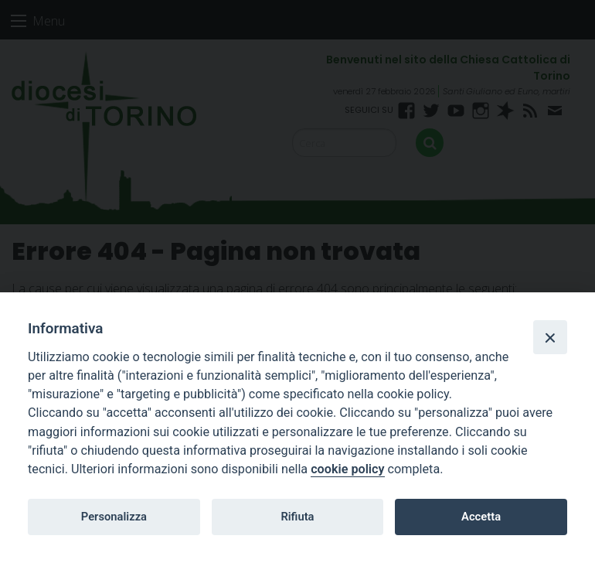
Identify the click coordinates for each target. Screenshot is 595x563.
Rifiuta (297, 517)
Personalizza (114, 517)
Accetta (481, 517)
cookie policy (347, 469)
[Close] (550, 337)
